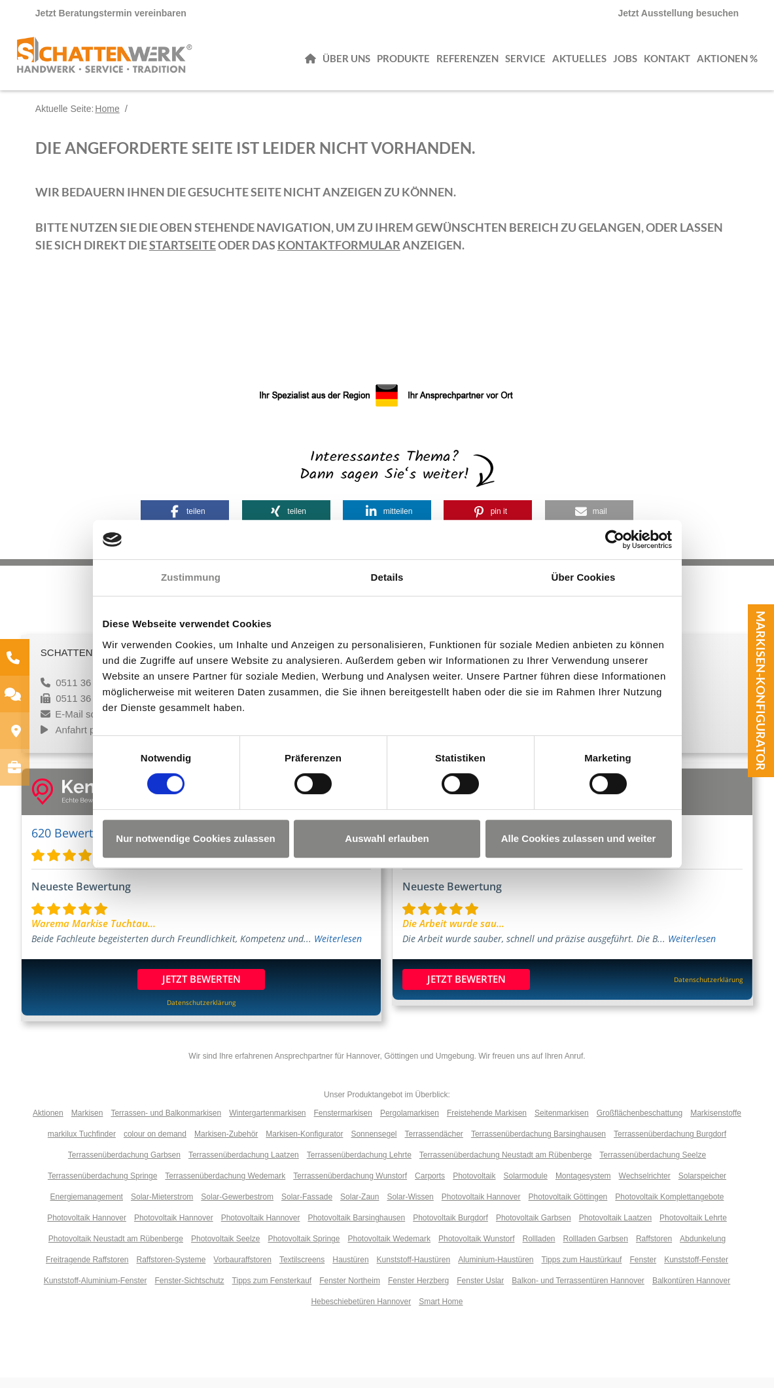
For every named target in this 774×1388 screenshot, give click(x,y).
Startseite (182, 255)
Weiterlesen (338, 949)
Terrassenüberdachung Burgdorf (670, 1144)
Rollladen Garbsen (595, 1249)
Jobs (625, 62)
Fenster (642, 1270)
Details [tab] (387, 577)
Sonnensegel (373, 1144)
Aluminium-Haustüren (495, 1270)
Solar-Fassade (306, 1207)
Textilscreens (302, 1270)
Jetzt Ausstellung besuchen (678, 13)
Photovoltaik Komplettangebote (669, 1207)
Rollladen (538, 1249)
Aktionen (48, 1123)
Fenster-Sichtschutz (189, 1291)
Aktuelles (579, 62)
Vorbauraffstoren (242, 1270)
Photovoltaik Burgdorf (450, 1228)
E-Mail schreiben (91, 724)
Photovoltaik (474, 1186)
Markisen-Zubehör (226, 1144)
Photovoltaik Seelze (225, 1249)
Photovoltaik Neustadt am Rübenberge (115, 1249)
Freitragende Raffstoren (87, 1270)
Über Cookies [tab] (584, 577)
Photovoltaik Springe (304, 1249)
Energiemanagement (86, 1207)
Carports (430, 1186)
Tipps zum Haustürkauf (582, 1270)
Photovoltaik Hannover (481, 1207)
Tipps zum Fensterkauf (272, 1291)
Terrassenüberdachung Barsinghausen (538, 1144)
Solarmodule (526, 1186)
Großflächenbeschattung (639, 1123)
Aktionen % (727, 62)
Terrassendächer (433, 1144)
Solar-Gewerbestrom (237, 1207)
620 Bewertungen (79, 843)
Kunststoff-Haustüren (414, 1270)
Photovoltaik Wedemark (389, 1249)
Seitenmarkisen (562, 1123)
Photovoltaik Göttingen (568, 1207)
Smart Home (441, 1312)
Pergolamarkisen (409, 1123)
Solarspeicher (702, 1186)
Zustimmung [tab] (190, 577)
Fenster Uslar (480, 1291)
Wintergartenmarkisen (267, 1123)
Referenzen (467, 62)
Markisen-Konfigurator (761, 691)
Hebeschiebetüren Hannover (361, 1312)
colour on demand (155, 1144)
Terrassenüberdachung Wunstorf (350, 1186)
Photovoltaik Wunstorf (476, 1249)
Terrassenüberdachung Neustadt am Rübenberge (505, 1165)
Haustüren (350, 1270)
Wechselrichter (645, 1186)
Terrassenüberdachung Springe (102, 1186)
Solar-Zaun (359, 1207)
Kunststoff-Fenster (696, 1270)
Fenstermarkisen (343, 1123)
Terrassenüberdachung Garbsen (124, 1165)
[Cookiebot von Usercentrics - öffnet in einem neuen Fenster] (614, 539)
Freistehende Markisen (487, 1123)
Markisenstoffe (715, 1123)
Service (525, 62)
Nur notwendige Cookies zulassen (195, 838)
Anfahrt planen (88, 740)
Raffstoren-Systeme (171, 1270)
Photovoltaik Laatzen (615, 1228)
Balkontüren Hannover (691, 1291)
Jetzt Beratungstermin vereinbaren (110, 13)
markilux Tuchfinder (82, 1144)
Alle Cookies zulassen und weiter (578, 838)
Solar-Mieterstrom (162, 1207)
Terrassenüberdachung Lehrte (359, 1165)
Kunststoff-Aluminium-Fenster (95, 1291)
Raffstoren (654, 1249)
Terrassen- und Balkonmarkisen (166, 1123)
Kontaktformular (338, 255)
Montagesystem (583, 1186)
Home (107, 119)
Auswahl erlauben (387, 838)
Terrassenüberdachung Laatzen (243, 1165)
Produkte (403, 62)
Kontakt (667, 62)
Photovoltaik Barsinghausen (356, 1228)
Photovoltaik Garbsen (533, 1228)
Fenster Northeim (349, 1291)
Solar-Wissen (410, 1207)
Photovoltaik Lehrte (693, 1228)
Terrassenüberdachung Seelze (652, 1165)
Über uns (346, 62)
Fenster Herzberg (418, 1291)
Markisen (87, 1123)
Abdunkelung (703, 1249)
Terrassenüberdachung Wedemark (225, 1186)
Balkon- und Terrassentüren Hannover (578, 1291)
